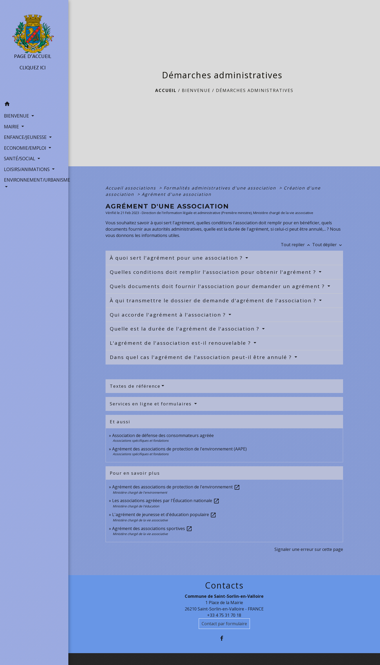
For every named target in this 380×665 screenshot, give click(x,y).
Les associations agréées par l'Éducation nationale (166, 500)
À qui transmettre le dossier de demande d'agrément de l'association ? (214, 300)
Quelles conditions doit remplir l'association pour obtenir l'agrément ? (214, 272)
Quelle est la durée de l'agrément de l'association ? (185, 328)
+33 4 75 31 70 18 (224, 615)
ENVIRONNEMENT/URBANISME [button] (34, 180)
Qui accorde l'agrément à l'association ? (168, 314)
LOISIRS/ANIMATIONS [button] (27, 169)
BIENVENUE (196, 90)
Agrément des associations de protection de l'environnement (176, 487)
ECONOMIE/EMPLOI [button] (26, 148)
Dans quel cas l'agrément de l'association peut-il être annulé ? (201, 357)
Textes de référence (135, 386)
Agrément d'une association (176, 194)
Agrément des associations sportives (152, 528)
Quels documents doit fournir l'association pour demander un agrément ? (218, 286)
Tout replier (296, 244)
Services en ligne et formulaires (151, 404)
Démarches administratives (254, 90)
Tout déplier (327, 244)
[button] (34, 104)
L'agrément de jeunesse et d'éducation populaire (164, 514)
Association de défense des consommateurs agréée (163, 435)
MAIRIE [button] (12, 126)
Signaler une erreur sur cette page (308, 549)
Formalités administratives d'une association (221, 188)
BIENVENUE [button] (17, 116)
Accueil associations (132, 188)
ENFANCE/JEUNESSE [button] (26, 137)
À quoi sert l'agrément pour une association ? (177, 257)
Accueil (166, 90)
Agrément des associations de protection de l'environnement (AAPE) (179, 449)
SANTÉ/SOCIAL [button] (20, 158)
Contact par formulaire (224, 624)
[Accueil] (34, 49)
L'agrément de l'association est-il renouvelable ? (181, 342)
